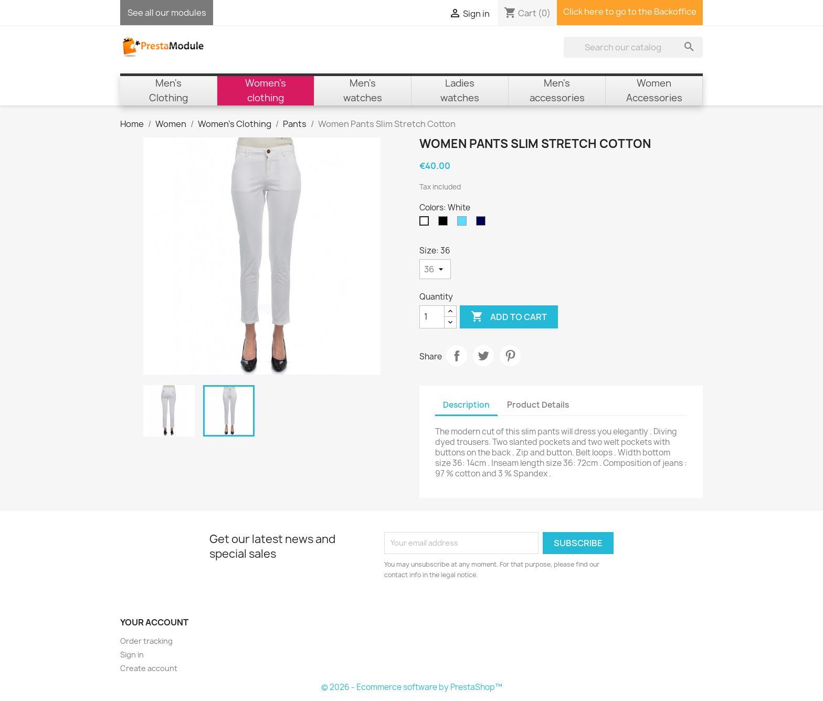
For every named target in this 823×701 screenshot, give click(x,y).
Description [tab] (466, 404)
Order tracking (146, 641)
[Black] (445, 223)
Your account (154, 622)
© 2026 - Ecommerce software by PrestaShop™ (411, 687)
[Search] (633, 47)
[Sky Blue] (464, 223)
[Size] (435, 269)
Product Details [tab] (538, 404)
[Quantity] (432, 316)
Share (456, 355)
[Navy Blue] (483, 223)
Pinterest (510, 355)
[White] (426, 223)
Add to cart (509, 317)
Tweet (483, 355)
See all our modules (167, 12)
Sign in (132, 655)
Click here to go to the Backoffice (630, 11)
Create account (148, 668)
